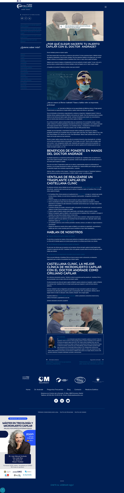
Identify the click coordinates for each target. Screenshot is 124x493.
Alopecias (22, 54)
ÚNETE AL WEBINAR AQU (62, 485)
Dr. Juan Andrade (62, 339)
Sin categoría (23, 82)
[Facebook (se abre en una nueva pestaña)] (18, 1)
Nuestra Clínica (24, 77)
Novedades (23, 75)
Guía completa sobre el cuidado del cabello (30, 29)
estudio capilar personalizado (66, 296)
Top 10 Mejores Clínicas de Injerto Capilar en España (64, 244)
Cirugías (22, 57)
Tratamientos (23, 88)
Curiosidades (23, 62)
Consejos (22, 59)
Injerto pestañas (24, 72)
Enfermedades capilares (26, 67)
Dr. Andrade (23, 65)
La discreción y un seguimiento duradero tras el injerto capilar (67, 254)
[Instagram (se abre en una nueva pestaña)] (20, 1)
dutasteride (63, 221)
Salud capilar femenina (25, 80)
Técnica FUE (23, 85)
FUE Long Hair (23, 70)
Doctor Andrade (53, 108)
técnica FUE (81, 194)
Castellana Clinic (87, 119)
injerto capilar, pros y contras (90, 187)
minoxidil (71, 221)
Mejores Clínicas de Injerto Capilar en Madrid (62, 236)
